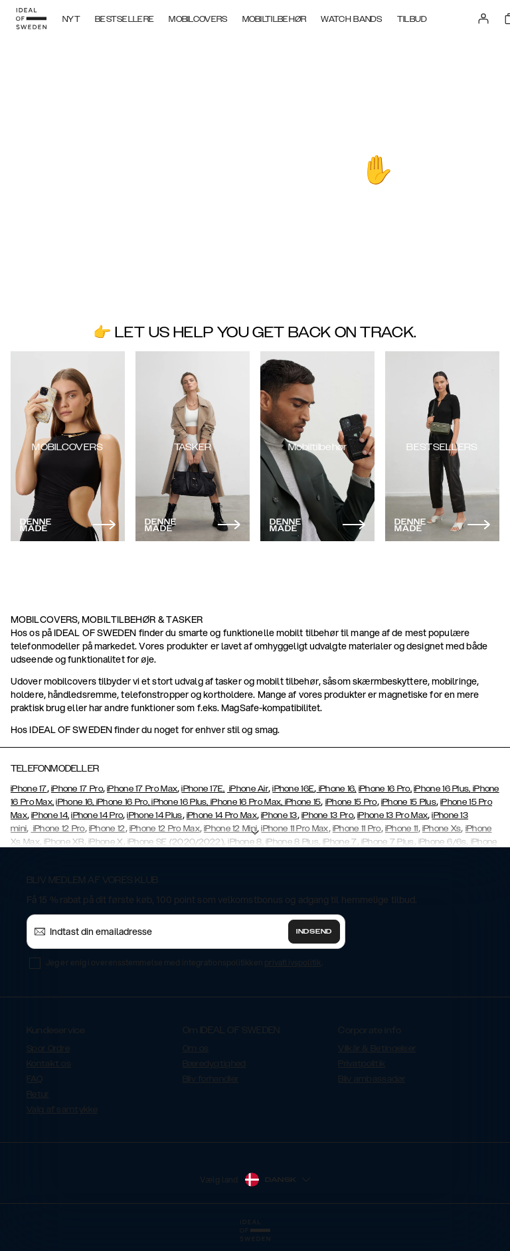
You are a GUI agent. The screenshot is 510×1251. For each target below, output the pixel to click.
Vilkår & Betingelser (377, 1048)
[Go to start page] (31, 18)
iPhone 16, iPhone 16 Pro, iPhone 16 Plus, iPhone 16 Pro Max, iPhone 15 (188, 802)
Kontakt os (49, 1063)
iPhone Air (247, 788)
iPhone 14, (50, 815)
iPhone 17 (29, 788)
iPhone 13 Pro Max (392, 815)
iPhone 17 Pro (77, 788)
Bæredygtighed (214, 1063)
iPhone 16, (336, 788)
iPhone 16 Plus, (442, 788)
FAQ (34, 1079)
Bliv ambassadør (371, 1079)
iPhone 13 (279, 815)
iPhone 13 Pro (327, 815)
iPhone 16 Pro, (385, 788)
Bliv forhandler (211, 1079)
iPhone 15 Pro (351, 802)
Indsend (314, 931)
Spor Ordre (48, 1048)
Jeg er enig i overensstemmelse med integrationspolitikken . (184, 962)
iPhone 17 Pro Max (142, 788)
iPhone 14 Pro (97, 815)
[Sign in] (483, 18)
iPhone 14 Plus (154, 815)
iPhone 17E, (202, 788)
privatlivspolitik (292, 962)
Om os (196, 1048)
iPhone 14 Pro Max (222, 815)
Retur (38, 1094)
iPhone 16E (293, 788)
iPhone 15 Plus (408, 802)
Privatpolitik (361, 1063)
